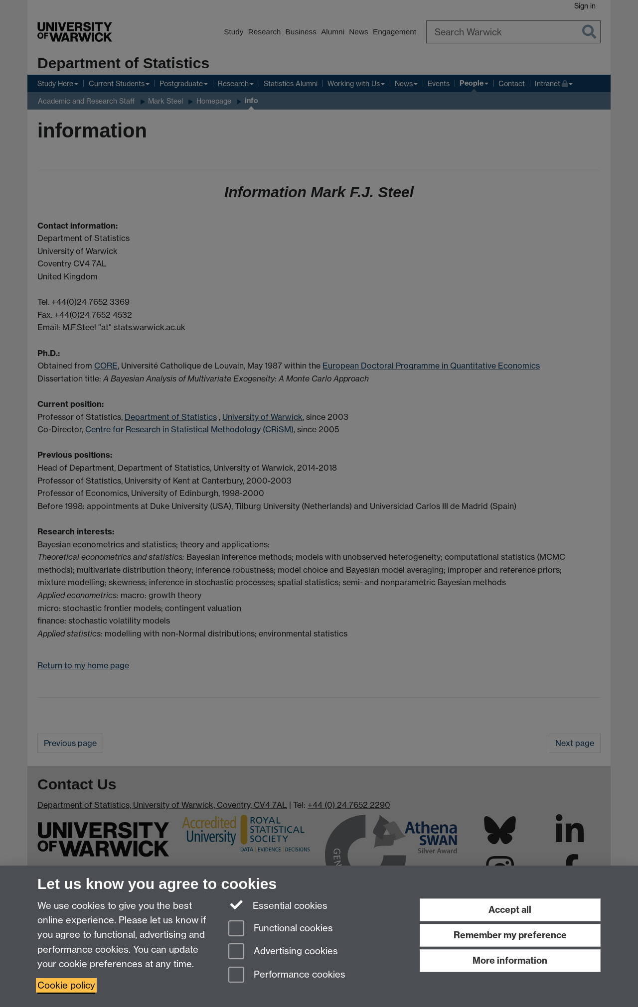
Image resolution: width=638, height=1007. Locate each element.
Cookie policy (66, 985)
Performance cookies (286, 975)
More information (510, 960)
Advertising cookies (283, 952)
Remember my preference (510, 935)
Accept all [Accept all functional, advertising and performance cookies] (509, 909)
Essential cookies (277, 904)
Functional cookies (280, 929)
